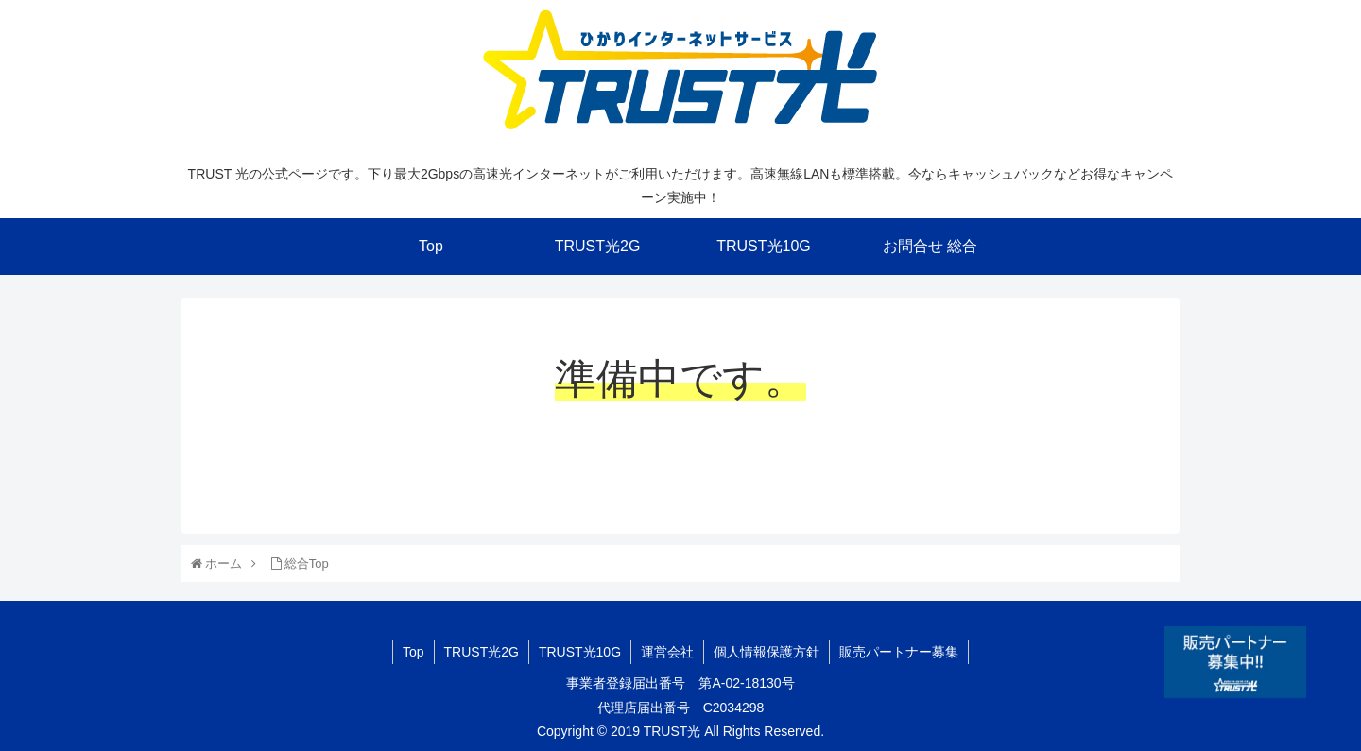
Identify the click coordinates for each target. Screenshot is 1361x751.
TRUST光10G (580, 651)
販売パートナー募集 (898, 651)
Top (413, 651)
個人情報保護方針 (766, 651)
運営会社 (667, 651)
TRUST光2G (481, 651)
